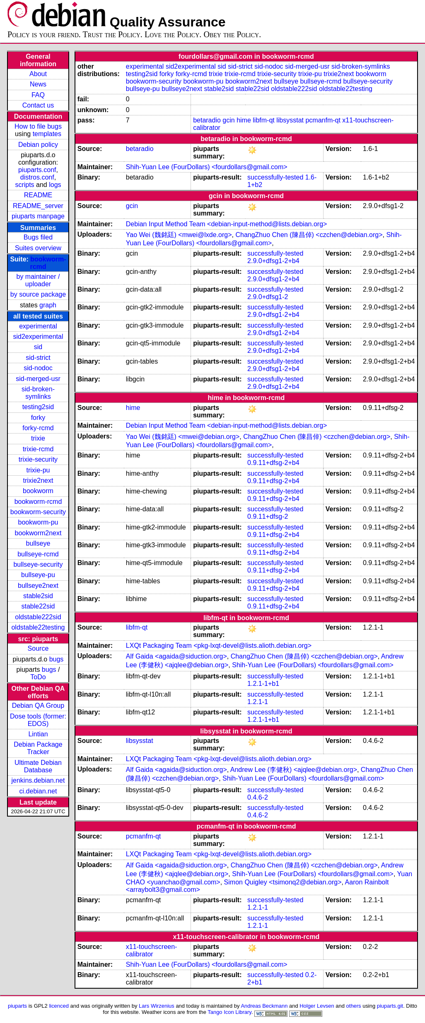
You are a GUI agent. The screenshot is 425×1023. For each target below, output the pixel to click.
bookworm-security (38, 511)
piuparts (17, 1006)
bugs (56, 659)
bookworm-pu (38, 522)
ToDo (38, 676)
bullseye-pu (38, 574)
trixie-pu (38, 470)
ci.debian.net (38, 791)
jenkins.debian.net (38, 780)
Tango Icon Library (229, 1012)
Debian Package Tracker (38, 748)
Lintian (38, 734)
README (38, 195)
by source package (38, 294)
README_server (38, 205)
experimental (38, 326)
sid (38, 346)
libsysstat (290, 120)
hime (244, 120)
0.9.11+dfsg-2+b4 (273, 462)
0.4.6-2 (257, 797)
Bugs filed (38, 237)
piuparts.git (390, 1006)
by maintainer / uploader (38, 280)
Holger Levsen (316, 1006)
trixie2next (38, 480)
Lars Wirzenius (156, 1006)
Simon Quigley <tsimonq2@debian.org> (283, 882)
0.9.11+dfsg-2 (267, 516)
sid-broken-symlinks (38, 393)
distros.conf (37, 177)
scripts (24, 184)
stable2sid (38, 595)
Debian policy (38, 144)
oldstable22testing (38, 627)
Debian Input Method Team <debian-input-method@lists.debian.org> (226, 224)
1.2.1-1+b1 (263, 683)
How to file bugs (38, 126)
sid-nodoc (38, 367)
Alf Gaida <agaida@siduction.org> (176, 656)
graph (47, 305)
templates (47, 133)
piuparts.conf (37, 169)
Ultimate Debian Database (38, 766)
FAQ (38, 94)
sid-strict (38, 357)
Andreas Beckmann (264, 1006)
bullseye (38, 543)
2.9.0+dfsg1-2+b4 (273, 260)
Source (38, 648)
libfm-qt (263, 120)
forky (38, 417)
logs (55, 184)
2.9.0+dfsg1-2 (267, 296)
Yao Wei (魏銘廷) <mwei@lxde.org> (179, 234)
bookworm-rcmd (38, 501)
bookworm (38, 490)
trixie (38, 438)
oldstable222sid (38, 617)
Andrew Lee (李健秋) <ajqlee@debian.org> (293, 769)
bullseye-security (38, 564)
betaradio (207, 120)
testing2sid (38, 406)
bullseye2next (38, 585)
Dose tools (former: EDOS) (38, 720)
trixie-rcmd (38, 449)
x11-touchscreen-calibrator (151, 950)
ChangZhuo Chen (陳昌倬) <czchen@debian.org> (308, 234)
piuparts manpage (38, 216)
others (353, 1006)
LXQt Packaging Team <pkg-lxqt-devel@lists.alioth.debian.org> (219, 645)
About (38, 73)
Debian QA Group (38, 705)
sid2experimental (38, 336)
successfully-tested (275, 177)
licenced (59, 1006)
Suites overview (38, 248)
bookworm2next (37, 533)
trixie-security (38, 459)
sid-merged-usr (38, 378)
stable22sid (38, 606)
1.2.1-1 (257, 701)
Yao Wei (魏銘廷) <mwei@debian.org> (182, 436)
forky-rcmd (38, 427)
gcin (228, 120)
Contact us (38, 105)
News (38, 84)
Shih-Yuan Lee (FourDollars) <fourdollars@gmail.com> (206, 166)
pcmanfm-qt (322, 120)
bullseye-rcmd (38, 554)
